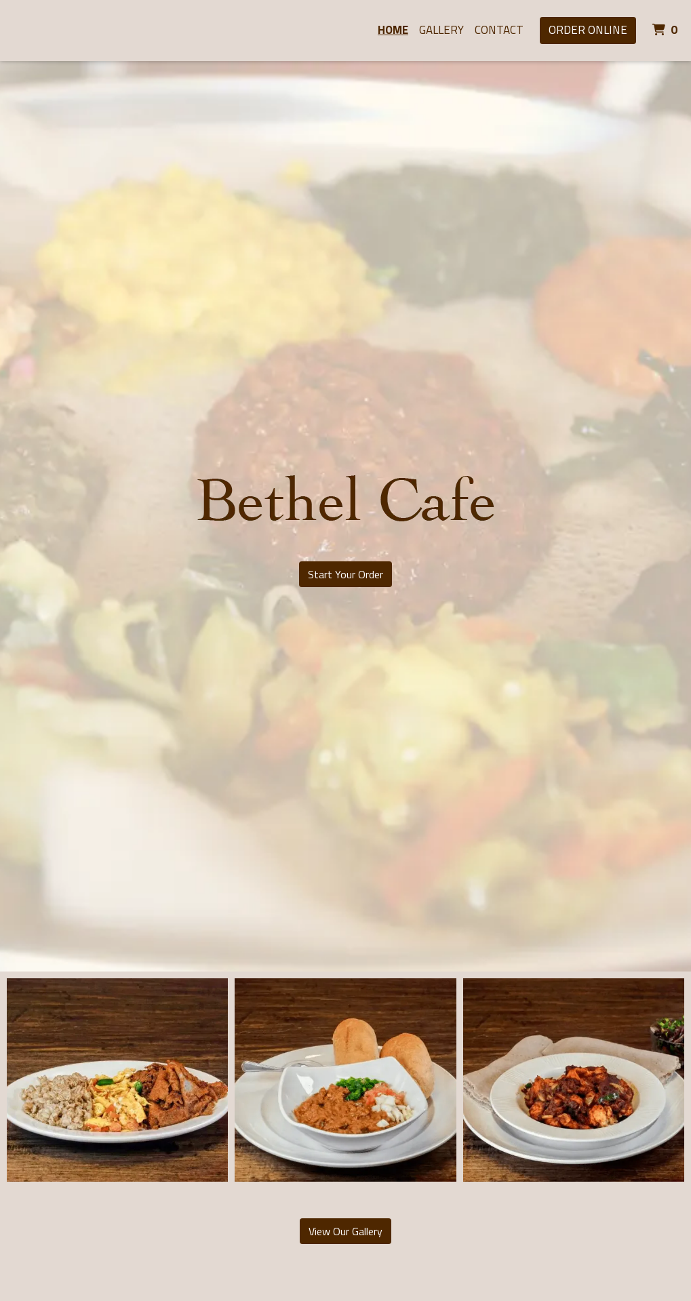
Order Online (588, 30)
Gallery (441, 30)
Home (393, 30)
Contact (499, 30)
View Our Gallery (345, 1231)
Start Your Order (345, 574)
